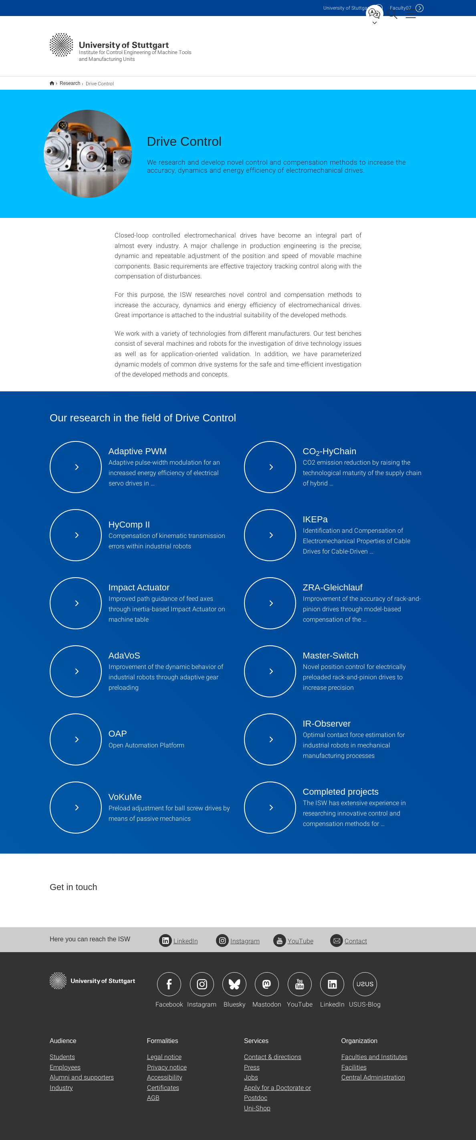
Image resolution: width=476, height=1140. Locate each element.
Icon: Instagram (202, 979)
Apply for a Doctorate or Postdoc (277, 1087)
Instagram (238, 935)
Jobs (251, 1071)
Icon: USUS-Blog (365, 979)
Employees (65, 1061)
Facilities (354, 1061)
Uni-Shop (257, 1102)
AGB (153, 1092)
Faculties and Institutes (374, 1051)
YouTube (293, 935)
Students (62, 1051)
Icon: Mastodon (267, 979)
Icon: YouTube (300, 979)
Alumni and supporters (82, 1071)
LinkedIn (178, 935)
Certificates (163, 1082)
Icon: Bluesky (234, 979)
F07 (400, 8)
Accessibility (164, 1071)
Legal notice (164, 1051)
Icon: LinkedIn (332, 979)
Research (65, 80)
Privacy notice (167, 1061)
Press (252, 1061)
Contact (348, 935)
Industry (61, 1082)
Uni (347, 8)
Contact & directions (272, 1051)
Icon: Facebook (169, 979)
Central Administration (373, 1071)
